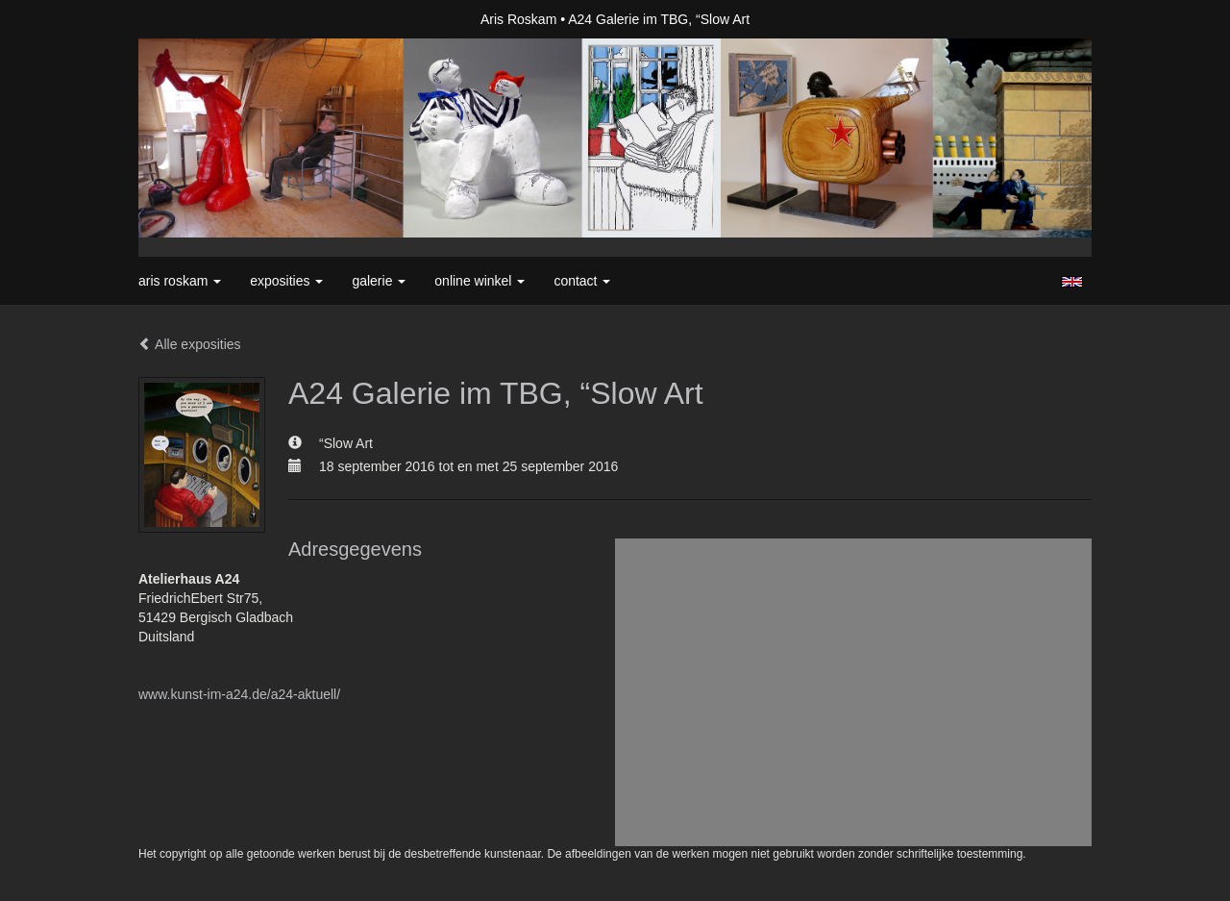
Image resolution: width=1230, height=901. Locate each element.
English (1072, 282)
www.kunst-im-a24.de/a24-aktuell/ (239, 694)
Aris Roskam (518, 19)
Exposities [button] (286, 280)
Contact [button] (582, 280)
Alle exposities (189, 344)
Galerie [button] (379, 280)
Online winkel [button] (479, 280)
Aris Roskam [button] (179, 280)
